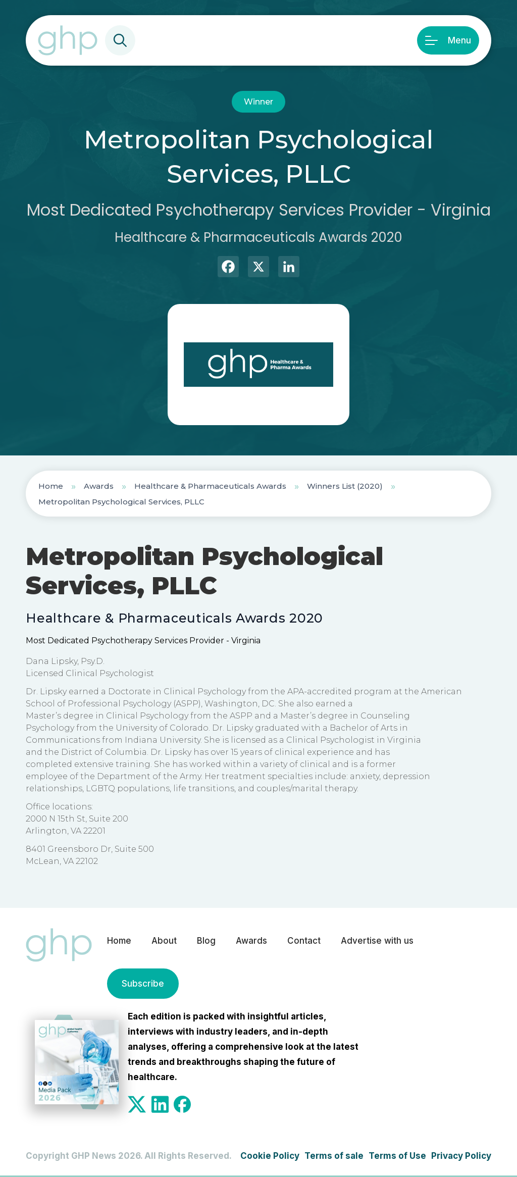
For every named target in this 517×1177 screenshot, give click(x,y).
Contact (304, 941)
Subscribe (143, 984)
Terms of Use (397, 1156)
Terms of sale (334, 1156)
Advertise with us (377, 941)
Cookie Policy (269, 1156)
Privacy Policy (461, 1156)
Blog (206, 941)
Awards (99, 486)
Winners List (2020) (345, 486)
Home (50, 486)
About (164, 941)
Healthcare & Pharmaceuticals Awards (210, 486)
